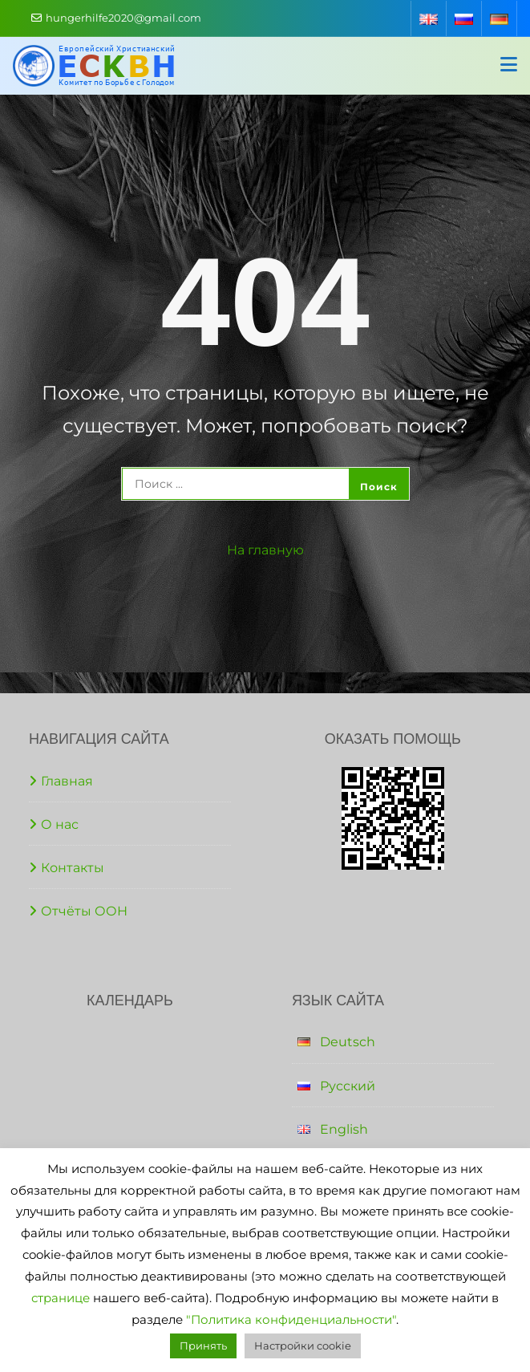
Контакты (72, 867)
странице (60, 1297)
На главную (265, 550)
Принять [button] (203, 1345)
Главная (67, 781)
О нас (60, 824)
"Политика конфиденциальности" (291, 1319)
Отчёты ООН (84, 911)
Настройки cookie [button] (302, 1345)
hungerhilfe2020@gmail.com (116, 17)
